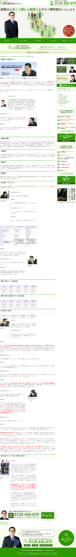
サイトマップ (62, 105)
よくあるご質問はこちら (5, 523)
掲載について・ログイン (68, 40)
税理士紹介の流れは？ (4, 522)
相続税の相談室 (62, 99)
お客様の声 (38, 40)
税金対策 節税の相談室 (64, 101)
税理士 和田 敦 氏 (12, 96)
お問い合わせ (53, 40)
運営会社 (61, 94)
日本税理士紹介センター (5, 56)
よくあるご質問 (22, 40)
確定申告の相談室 (63, 96)
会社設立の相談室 (63, 97)
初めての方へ (8, 40)
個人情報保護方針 (63, 103)
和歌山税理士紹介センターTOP (17, 56)
